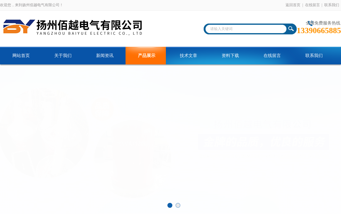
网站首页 (21, 55)
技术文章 (188, 55)
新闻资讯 (104, 55)
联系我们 (331, 5)
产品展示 (146, 55)
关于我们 (63, 55)
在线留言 (312, 5)
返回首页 (293, 5)
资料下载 (230, 55)
